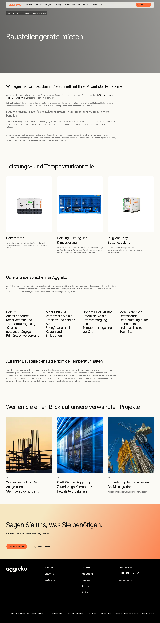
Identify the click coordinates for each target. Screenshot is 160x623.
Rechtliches (92, 613)
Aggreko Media (127, 573)
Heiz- (8, 98)
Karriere (85, 586)
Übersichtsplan (106, 613)
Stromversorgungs (106, 95)
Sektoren (18, 13)
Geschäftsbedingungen (75, 613)
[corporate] (15, 5)
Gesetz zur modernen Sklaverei (127, 613)
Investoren (86, 580)
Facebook (122, 573)
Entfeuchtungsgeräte (27, 98)
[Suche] (101, 5)
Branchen (49, 567)
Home (10, 13)
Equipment (86, 567)
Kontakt (85, 592)
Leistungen (50, 580)
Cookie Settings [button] (148, 613)
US (132, 5)
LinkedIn (132, 573)
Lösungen (49, 574)
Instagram (137, 573)
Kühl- (14, 98)
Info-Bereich (87, 574)
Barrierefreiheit (57, 613)
